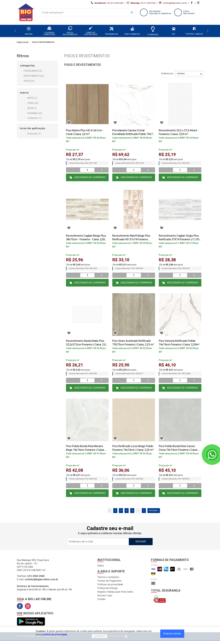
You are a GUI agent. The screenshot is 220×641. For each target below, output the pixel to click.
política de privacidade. (55, 634)
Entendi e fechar (172, 633)
